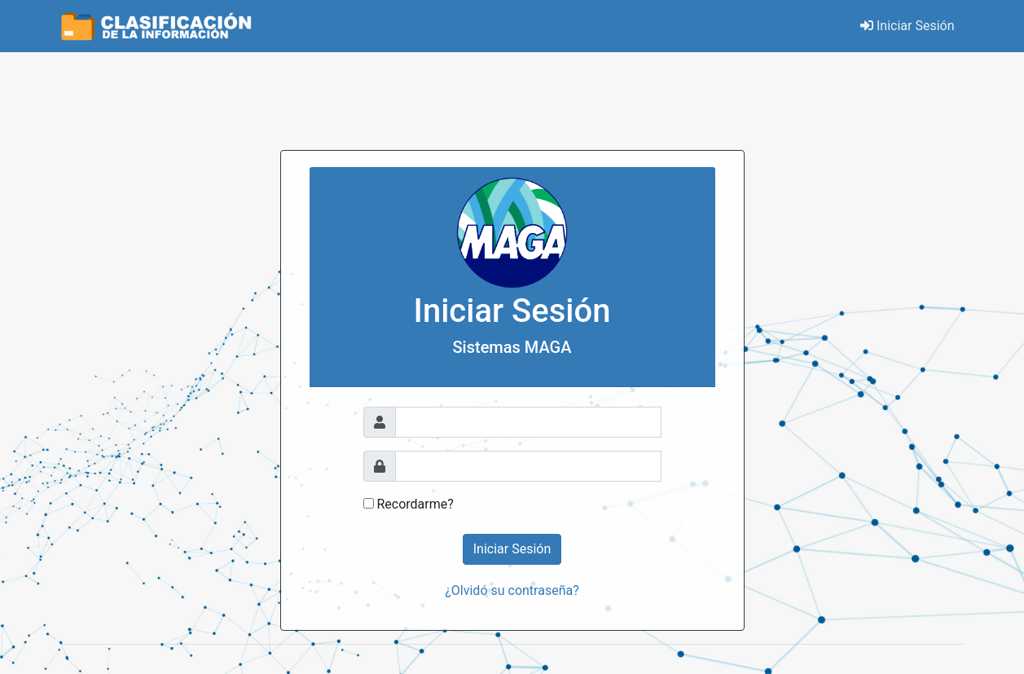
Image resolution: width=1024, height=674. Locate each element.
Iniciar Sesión (907, 25)
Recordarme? (414, 504)
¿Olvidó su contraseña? (512, 590)
